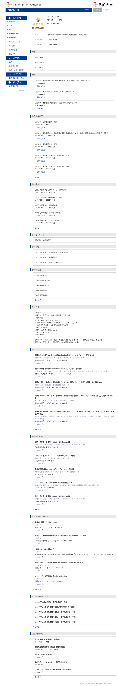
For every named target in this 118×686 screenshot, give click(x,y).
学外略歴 (12, 37)
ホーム (87, 9)
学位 (10, 25)
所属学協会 (13, 50)
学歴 (10, 29)
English (106, 10)
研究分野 (12, 46)
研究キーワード (14, 42)
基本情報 (12, 21)
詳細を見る (40, 86)
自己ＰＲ (12, 54)
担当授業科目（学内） (17, 78)
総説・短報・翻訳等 (16, 70)
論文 (10, 62)
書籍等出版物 (14, 66)
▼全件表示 (37, 177)
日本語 (97, 10)
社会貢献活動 (14, 86)
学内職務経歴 (14, 33)
